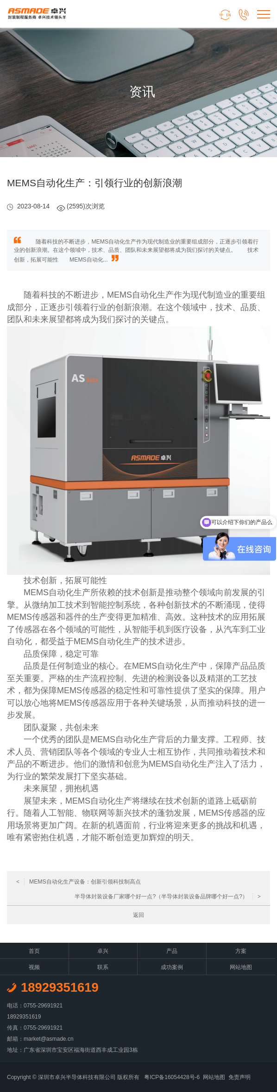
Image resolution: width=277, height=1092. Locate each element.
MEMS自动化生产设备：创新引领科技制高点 (78, 881)
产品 (171, 951)
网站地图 (241, 967)
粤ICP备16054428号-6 (172, 1077)
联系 (102, 967)
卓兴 (102, 951)
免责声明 (239, 1077)
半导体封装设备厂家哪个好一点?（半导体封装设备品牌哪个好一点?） (168, 896)
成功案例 (172, 967)
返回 (138, 915)
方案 (240, 951)
